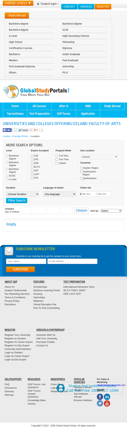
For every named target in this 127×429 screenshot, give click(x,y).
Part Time (62, 159)
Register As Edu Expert (17, 345)
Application (88, 113)
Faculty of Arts (20, 136)
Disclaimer (10, 304)
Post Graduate (70, 60)
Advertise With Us (45, 335)
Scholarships (40, 286)
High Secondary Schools (75, 36)
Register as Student (15, 338)
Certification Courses (20, 48)
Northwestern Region (88, 180)
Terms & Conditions (15, 297)
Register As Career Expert (19, 342)
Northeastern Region (88, 173)
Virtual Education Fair (44, 304)
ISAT (35, 170)
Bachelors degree (18, 23)
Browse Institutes (83, 400)
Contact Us (42, 345)
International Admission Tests (78, 286)
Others (12, 72)
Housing (37, 293)
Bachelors (14, 54)
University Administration (18, 349)
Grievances (11, 387)
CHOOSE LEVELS (18, 3)
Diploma (67, 48)
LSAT (35, 174)
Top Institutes (15, 113)
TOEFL (74, 290)
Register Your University (17, 335)
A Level (13, 36)
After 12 (63, 106)
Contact (69, 6)
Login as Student (14, 352)
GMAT (82, 290)
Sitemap (9, 394)
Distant (61, 163)
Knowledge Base (37, 400)
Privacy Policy (12, 301)
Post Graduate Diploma (22, 66)
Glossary (9, 391)
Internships (39, 297)
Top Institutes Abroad (81, 395)
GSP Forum (63, 113)
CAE (35, 155)
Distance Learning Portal (46, 290)
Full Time (62, 155)
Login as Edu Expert (15, 359)
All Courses (39, 106)
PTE (34, 178)
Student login (47, 4)
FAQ (7, 384)
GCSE (65, 29)
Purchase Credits (45, 342)
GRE (35, 163)
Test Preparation (39, 113)
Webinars (38, 301)
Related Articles (59, 391)
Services (86, 6)
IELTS (35, 167)
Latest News (57, 387)
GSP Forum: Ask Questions (37, 386)
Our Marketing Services (17, 293)
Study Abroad (112, 106)
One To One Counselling (46, 308)
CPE (35, 159)
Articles (32, 403)
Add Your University (46, 338)
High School (15, 42)
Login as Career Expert (17, 356)
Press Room (57, 384)
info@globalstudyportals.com (111, 385)
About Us (9, 286)
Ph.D (65, 72)
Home (15, 106)
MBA (88, 106)
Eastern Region (89, 168)
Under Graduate (71, 54)
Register (103, 6)
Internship (68, 66)
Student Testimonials (16, 290)
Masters (13, 60)
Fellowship (68, 42)
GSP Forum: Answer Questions (34, 393)
